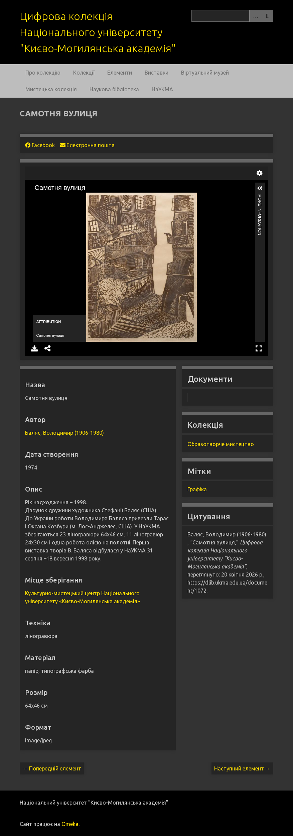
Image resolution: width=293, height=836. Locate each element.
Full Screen (259, 348)
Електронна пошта (87, 145)
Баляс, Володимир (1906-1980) (64, 433)
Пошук (267, 16)
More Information (260, 197)
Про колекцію (42, 73)
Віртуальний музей (205, 73)
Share (48, 348)
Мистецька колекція (51, 89)
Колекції (84, 73)
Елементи (119, 73)
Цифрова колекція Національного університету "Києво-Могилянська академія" (98, 32)
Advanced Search (255, 16)
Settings (260, 173)
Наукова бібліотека (114, 89)
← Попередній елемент (51, 768)
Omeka (70, 824)
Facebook (39, 145)
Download (34, 348)
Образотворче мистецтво (220, 444)
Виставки (156, 73)
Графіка (197, 489)
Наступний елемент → (242, 768)
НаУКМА (162, 89)
